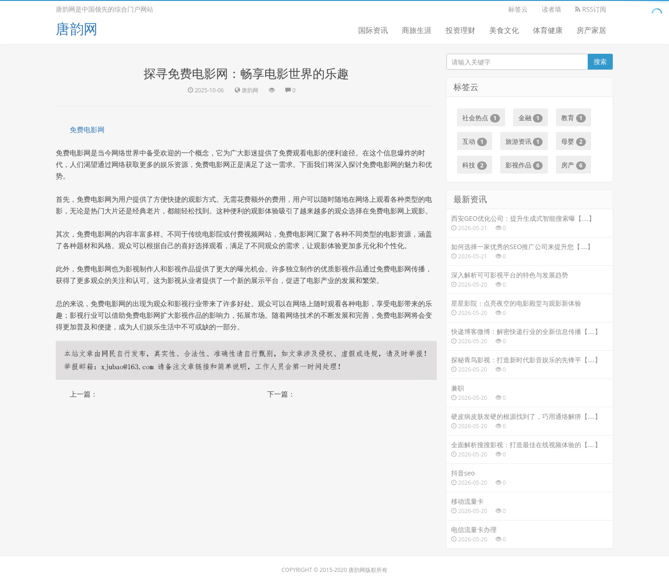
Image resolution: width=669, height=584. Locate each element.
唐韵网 (77, 28)
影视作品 (524, 165)
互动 (474, 141)
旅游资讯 (524, 141)
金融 (530, 117)
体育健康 (548, 30)
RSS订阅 (590, 9)
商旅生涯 (417, 30)
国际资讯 (373, 30)
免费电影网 (87, 129)
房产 (573, 165)
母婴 (573, 141)
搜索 (600, 61)
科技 (474, 165)
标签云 (518, 9)
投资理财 (460, 30)
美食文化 (504, 30)
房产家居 (591, 30)
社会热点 (481, 117)
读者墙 (551, 9)
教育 (573, 117)
